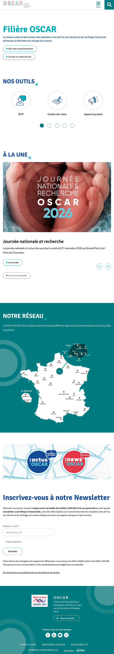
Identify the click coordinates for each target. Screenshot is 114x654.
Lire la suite (13, 262)
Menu (97, 7)
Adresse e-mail (11, 526)
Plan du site (28, 644)
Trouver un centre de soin (19, 56)
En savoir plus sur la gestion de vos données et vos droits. (31, 572)
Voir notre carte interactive (20, 48)
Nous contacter (67, 618)
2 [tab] (51, 125)
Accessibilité (79, 644)
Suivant (108, 266)
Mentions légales (53, 644)
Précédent (99, 266)
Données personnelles (43, 650)
